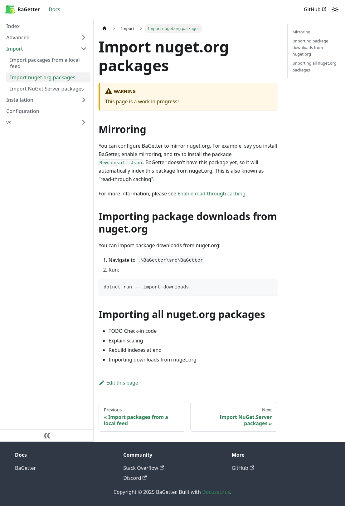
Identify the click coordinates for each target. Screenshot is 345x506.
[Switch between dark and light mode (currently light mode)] (335, 9)
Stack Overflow (143, 467)
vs (8, 122)
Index (13, 26)
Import (14, 48)
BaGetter (25, 467)
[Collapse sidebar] (47, 435)
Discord (135, 477)
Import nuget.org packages (42, 77)
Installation (19, 99)
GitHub (315, 9)
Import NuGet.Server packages (47, 88)
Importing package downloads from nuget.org (310, 47)
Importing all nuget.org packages (315, 66)
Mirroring (301, 32)
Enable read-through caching (211, 193)
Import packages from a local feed (45, 63)
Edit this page (118, 382)
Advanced (18, 37)
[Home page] (104, 28)
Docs (54, 9)
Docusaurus (216, 492)
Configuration (22, 111)
